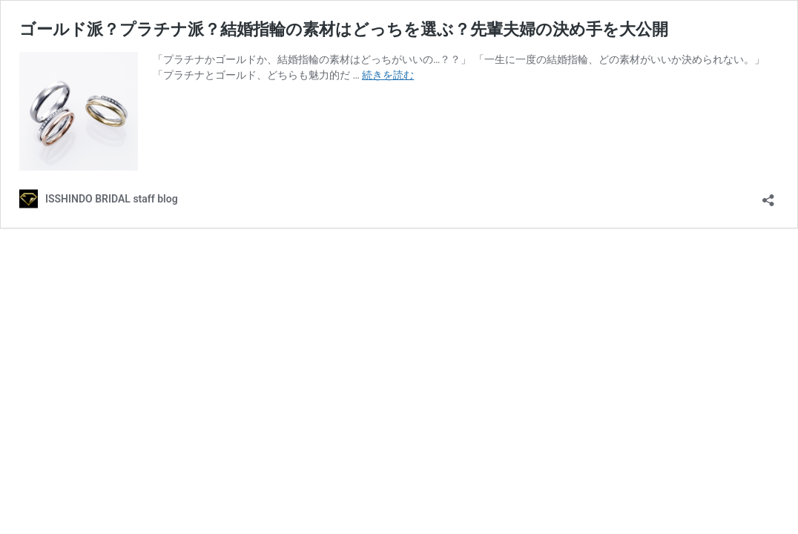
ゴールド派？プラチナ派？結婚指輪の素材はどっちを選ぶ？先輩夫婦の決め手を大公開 (343, 29)
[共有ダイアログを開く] (768, 195)
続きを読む (388, 75)
